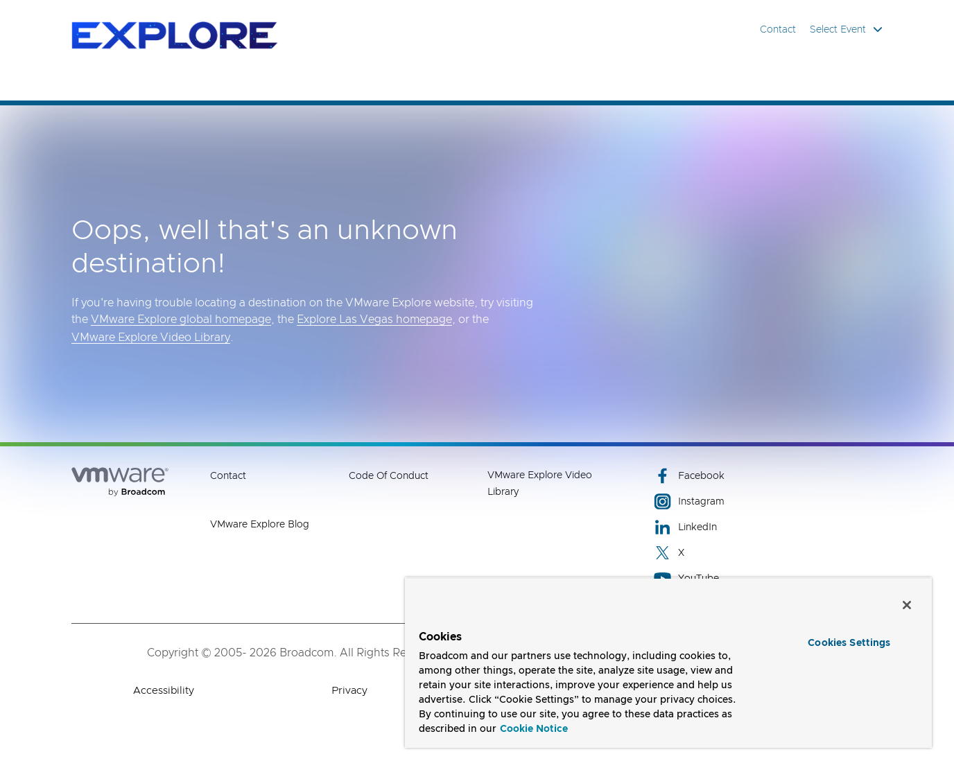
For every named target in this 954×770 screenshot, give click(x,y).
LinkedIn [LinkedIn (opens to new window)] (685, 527)
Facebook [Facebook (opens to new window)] (689, 475)
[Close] (907, 605)
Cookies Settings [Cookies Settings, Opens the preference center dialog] (849, 643)
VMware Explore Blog (259, 525)
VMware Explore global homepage (181, 319)
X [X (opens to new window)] (669, 552)
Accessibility (163, 690)
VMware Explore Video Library (150, 337)
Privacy (349, 690)
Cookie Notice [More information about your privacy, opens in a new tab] (534, 729)
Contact (778, 30)
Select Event (846, 29)
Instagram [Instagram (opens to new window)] (689, 501)
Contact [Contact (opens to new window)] (228, 476)
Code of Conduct (388, 476)
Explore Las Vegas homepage (374, 319)
